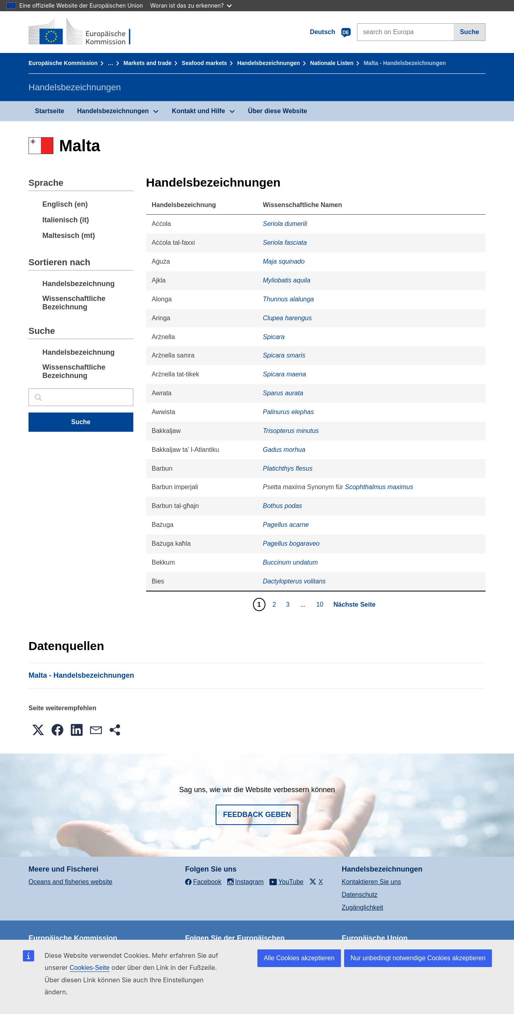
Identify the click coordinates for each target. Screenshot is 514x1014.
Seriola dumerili (285, 223)
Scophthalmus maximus (379, 487)
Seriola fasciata (285, 242)
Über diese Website (277, 111)
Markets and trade (147, 63)
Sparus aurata (283, 393)
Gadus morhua (284, 449)
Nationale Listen (331, 63)
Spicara (274, 336)
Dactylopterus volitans (294, 581)
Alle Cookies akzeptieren (299, 958)
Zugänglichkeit (362, 907)
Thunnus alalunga (288, 299)
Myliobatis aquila (286, 280)
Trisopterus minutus (291, 430)
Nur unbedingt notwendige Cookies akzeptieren (418, 958)
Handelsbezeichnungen (268, 63)
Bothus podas (282, 505)
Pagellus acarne (286, 524)
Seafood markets (204, 63)
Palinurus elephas (288, 411)
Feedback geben (257, 815)
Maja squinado (284, 261)
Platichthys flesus (288, 468)
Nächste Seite (354, 604)
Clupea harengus (287, 318)
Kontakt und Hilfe (198, 111)
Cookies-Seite (89, 967)
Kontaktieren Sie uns (371, 881)
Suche (469, 31)
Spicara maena (284, 374)
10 (320, 604)
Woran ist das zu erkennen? (191, 5)
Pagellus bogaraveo (291, 543)
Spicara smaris (284, 355)
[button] (38, 730)
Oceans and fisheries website (70, 881)
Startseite (49, 111)
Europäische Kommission (63, 63)
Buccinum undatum (290, 562)
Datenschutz (359, 894)
